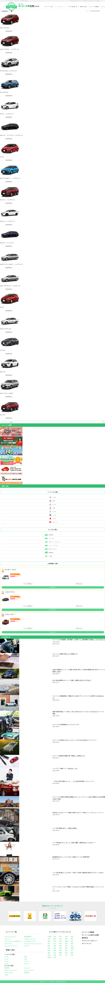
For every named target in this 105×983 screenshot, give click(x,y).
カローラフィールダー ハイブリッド (11, 264)
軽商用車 (49, 553)
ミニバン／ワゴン (51, 545)
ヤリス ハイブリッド (6, 114)
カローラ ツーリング (6, 243)
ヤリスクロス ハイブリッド (8, 71)
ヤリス (2, 157)
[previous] (5, 916)
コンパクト (49, 538)
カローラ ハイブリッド (7, 221)
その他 (48, 556)
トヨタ (52, 497)
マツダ (52, 511)
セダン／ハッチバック (52, 542)
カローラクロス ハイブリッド (9, 49)
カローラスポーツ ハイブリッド (10, 178)
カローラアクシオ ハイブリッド (10, 286)
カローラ (2, 372)
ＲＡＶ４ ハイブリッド (7, 200)
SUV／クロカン (51, 549)
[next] (100, 916)
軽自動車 (49, 535)
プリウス (2, 350)
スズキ (52, 519)
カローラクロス (4, 28)
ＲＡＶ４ (2, 415)
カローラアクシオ (5, 329)
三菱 (52, 508)
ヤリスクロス (4, 92)
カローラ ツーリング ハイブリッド (11, 135)
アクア (2, 307)
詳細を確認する (53, 587)
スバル (52, 515)
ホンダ (52, 504)
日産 (52, 501)
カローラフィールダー (6, 393)
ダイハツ (53, 522)
